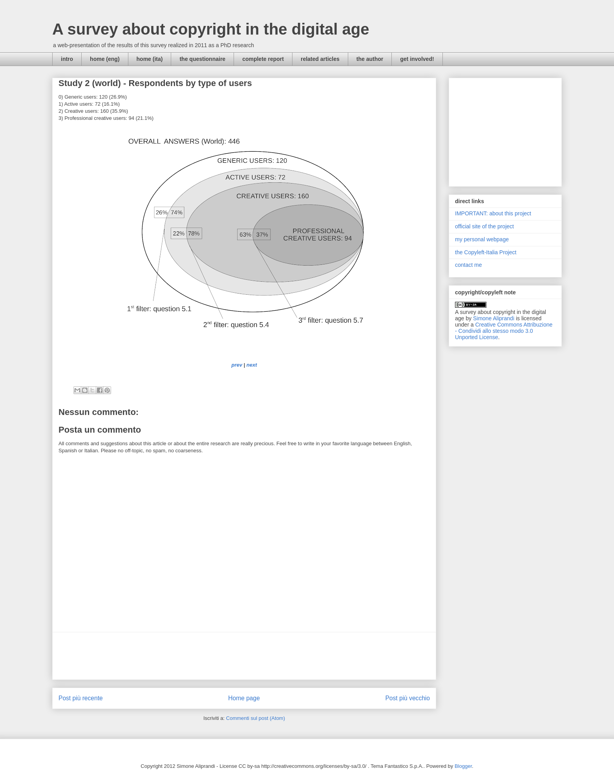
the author (369, 59)
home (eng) (104, 59)
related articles (320, 59)
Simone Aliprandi (493, 318)
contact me (468, 265)
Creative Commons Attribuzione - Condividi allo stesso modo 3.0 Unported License (503, 330)
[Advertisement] (244, 656)
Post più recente (80, 698)
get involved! (417, 59)
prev (236, 365)
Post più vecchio (407, 698)
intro (67, 59)
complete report (263, 59)
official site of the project (484, 226)
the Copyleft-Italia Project (485, 252)
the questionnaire (202, 59)
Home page (244, 698)
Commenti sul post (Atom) (255, 718)
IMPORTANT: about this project (493, 213)
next (252, 365)
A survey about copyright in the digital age (210, 29)
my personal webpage (482, 239)
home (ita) (150, 59)
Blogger (463, 766)
